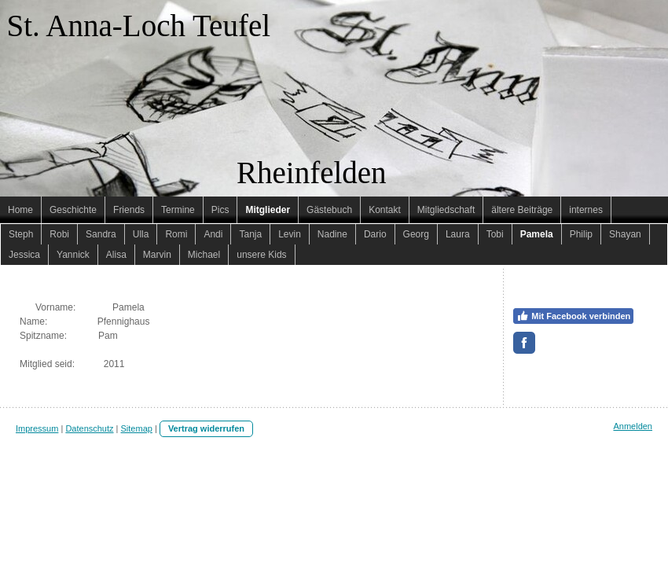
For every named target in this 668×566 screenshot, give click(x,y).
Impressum (37, 428)
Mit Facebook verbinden (573, 316)
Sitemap (136, 428)
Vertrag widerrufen (206, 428)
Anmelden (632, 426)
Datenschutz (89, 428)
